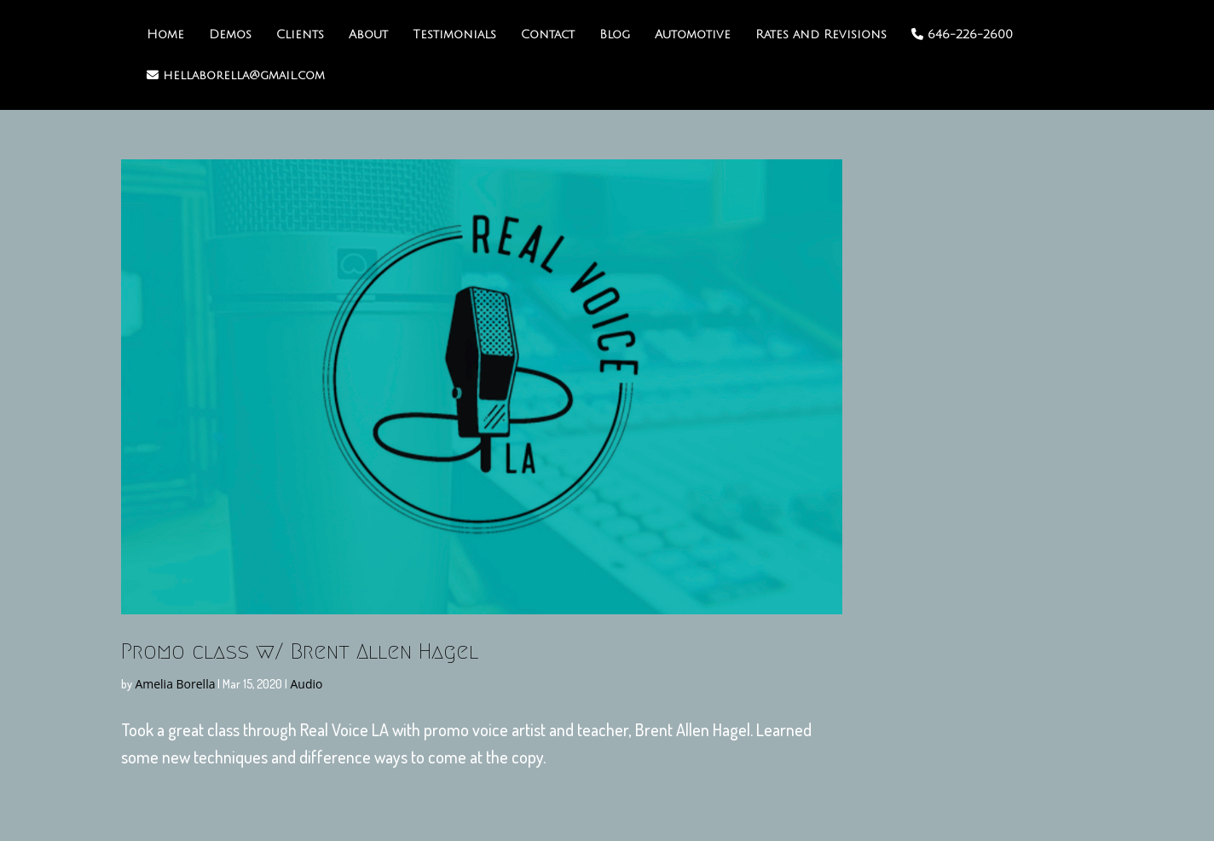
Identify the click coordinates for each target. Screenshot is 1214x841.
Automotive (693, 35)
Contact (548, 35)
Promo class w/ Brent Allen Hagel (299, 651)
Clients (300, 35)
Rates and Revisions (821, 35)
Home (165, 35)
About (368, 35)
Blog (614, 35)
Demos (230, 35)
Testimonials (454, 35)
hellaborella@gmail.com (236, 75)
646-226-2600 (962, 34)
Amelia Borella (175, 684)
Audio (306, 684)
